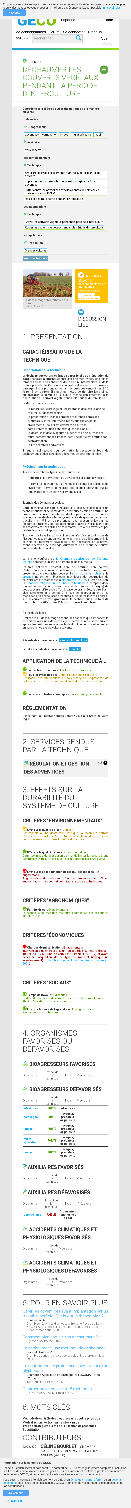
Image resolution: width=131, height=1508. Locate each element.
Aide (104, 38)
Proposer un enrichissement (88, 297)
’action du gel (79, 573)
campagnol (49, 134)
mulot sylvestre (81, 134)
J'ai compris (15, 1493)
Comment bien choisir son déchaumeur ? (60, 1337)
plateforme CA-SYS (74, 579)
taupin (98, 134)
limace (64, 134)
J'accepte (14, 12)
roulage (97, 573)
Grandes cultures (35, 250)
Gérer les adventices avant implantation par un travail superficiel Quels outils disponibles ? (65, 1313)
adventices (32, 134)
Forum (54, 32)
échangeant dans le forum (87, 1479)
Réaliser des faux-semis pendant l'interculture (54, 198)
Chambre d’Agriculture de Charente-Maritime (56, 583)
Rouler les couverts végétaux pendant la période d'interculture (64, 227)
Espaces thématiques (81, 20)
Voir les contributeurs (89, 290)
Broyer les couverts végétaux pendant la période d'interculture (64, 221)
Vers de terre (33, 150)
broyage (28, 576)
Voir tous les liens (35, 258)
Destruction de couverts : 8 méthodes (57, 1388)
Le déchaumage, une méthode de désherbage (64, 1348)
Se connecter (74, 32)
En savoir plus (112, 7)
